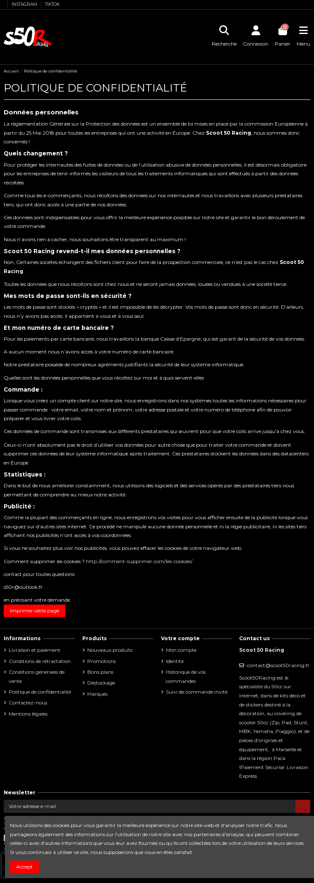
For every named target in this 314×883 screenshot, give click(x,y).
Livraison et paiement (34, 650)
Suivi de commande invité (197, 692)
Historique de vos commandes (186, 676)
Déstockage (101, 683)
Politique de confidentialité (40, 692)
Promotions (101, 661)
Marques (97, 694)
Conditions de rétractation (40, 661)
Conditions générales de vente (37, 676)
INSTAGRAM (25, 4)
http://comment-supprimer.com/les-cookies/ (139, 561)
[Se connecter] (256, 37)
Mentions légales (28, 714)
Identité (175, 661)
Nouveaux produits (109, 650)
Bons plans (100, 672)
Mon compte (181, 650)
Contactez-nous (28, 702)
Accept (24, 867)
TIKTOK (52, 4)
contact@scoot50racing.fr (278, 665)
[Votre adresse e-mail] (150, 806)
